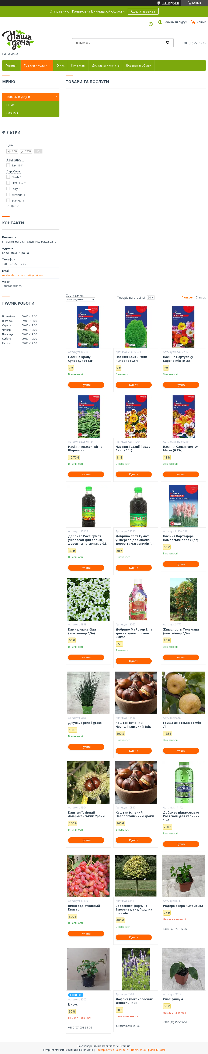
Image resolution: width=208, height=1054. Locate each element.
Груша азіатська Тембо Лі (182, 724)
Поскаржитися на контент (112, 1050)
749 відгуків (170, 3)
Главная (11, 65)
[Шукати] (167, 43)
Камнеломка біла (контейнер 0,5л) (82, 631)
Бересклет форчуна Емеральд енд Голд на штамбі (134, 909)
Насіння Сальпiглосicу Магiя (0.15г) (180, 448)
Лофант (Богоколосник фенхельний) (134, 1001)
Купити (86, 384)
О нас (60, 65)
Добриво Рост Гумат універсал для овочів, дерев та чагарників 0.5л (88, 539)
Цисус (73, 1004)
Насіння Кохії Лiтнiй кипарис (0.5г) (131, 358)
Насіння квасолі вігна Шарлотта (85, 448)
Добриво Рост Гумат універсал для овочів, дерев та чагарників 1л (134, 539)
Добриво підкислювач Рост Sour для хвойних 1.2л (181, 816)
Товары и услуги (35, 65)
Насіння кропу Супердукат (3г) (81, 358)
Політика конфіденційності (148, 1050)
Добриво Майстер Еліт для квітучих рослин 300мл (134, 633)
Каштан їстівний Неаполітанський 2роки (135, 814)
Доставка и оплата (105, 65)
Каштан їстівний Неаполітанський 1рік (133, 724)
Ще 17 (14, 206)
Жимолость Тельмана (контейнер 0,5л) (181, 631)
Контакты (78, 65)
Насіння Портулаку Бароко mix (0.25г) (178, 358)
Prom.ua (125, 1046)
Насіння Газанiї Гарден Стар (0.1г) (134, 448)
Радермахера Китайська (183, 906)
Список (201, 297)
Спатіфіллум (173, 999)
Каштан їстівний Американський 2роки (86, 814)
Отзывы (12, 113)
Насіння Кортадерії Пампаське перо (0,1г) (180, 538)
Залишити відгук (175, 22)
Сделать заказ (143, 11)
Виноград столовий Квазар (84, 907)
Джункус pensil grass (85, 723)
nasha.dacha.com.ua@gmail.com (23, 275)
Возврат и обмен (138, 65)
